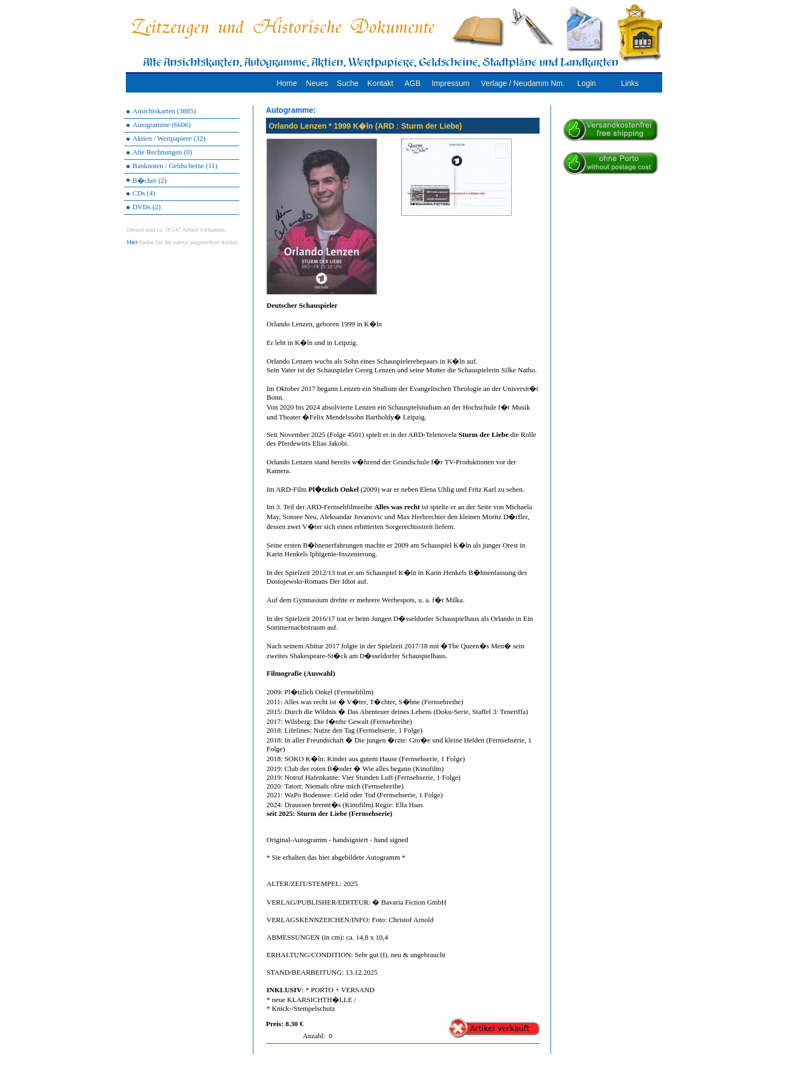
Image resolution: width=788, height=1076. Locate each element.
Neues (317, 83)
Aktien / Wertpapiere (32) (168, 138)
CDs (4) (143, 193)
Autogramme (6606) (161, 124)
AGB (412, 83)
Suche (348, 83)
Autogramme (289, 110)
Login (586, 83)
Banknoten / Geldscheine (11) (174, 166)
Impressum (451, 83)
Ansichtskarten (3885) (164, 111)
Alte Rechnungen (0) (162, 152)
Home (286, 83)
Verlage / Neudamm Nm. (523, 83)
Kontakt (380, 83)
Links (630, 83)
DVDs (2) (146, 207)
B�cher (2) (149, 180)
